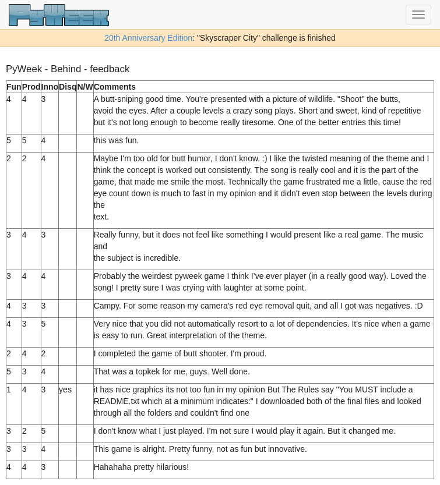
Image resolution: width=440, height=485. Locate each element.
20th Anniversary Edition (148, 38)
